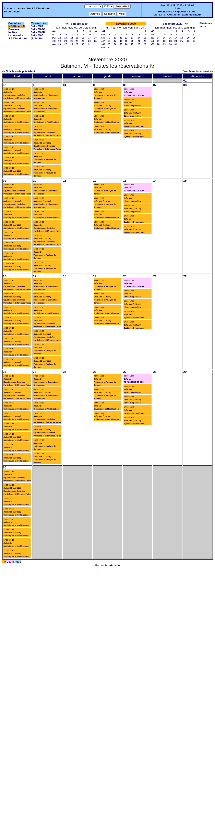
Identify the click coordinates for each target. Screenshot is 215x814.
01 (185, 80)
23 (83, 41)
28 (71, 44)
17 (89, 37)
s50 (152, 34)
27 (65, 44)
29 (77, 44)
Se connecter (12, 11)
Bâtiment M (18, 26)
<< (67, 23)
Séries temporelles (132, 106)
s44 (54, 44)
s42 (54, 37)
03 (34, 85)
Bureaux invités (13, 31)
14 (71, 37)
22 (77, 41)
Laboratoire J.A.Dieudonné (17, 37)
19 (59, 41)
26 (59, 44)
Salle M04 (37, 26)
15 (77, 37)
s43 (54, 41)
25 (95, 41)
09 (4, 180)
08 (185, 85)
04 (64, 85)
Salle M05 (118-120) (37, 37)
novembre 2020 (126, 23)
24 (89, 41)
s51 (152, 37)
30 (83, 44)
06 (124, 85)
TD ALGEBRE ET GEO (134, 95)
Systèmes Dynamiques (134, 126)
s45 (103, 34)
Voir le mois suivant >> (198, 71)
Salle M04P (38, 32)
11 (95, 34)
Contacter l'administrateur (184, 14)
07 (154, 85)
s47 (103, 41)
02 (4, 85)
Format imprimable (107, 565)
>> (186, 23)
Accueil (8, 8)
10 (89, 34)
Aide (178, 8)
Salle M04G (38, 29)
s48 (103, 44)
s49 (103, 47)
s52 (152, 41)
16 (83, 37)
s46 (103, 37)
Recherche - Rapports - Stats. (177, 11)
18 (95, 37)
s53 (152, 44)
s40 (54, 31)
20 (65, 41)
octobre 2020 (79, 23)
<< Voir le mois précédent (18, 71)
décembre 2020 (172, 23)
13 (65, 37)
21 (71, 41)
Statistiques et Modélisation (15, 122)
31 (89, 44)
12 (59, 37)
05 (94, 85)
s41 (54, 34)
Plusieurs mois (206, 25)
